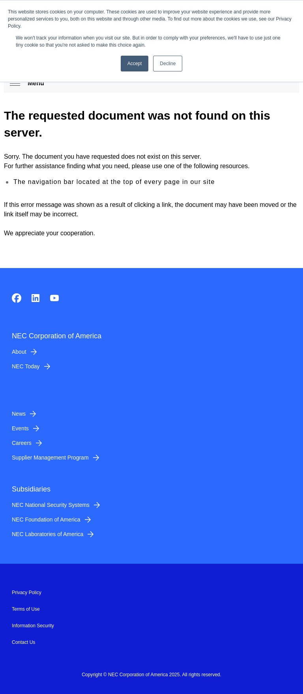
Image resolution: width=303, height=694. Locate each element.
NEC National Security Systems (51, 505)
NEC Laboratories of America (47, 534)
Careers (22, 443)
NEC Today (26, 366)
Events (20, 428)
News (19, 414)
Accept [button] (134, 63)
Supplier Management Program (50, 457)
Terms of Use (26, 609)
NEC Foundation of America (46, 519)
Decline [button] (168, 63)
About (19, 352)
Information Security (33, 625)
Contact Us (23, 642)
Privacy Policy (26, 592)
